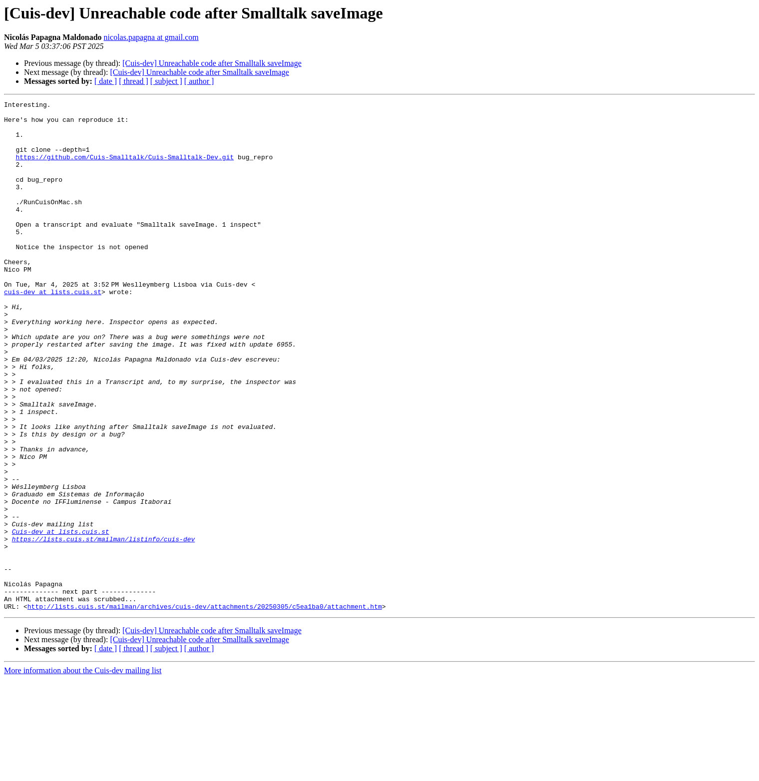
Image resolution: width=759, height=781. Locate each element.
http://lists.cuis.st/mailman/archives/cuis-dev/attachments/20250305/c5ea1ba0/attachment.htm (204, 708)
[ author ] (199, 81)
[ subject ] (166, 81)
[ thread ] (133, 81)
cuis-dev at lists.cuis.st (52, 330)
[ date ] (105, 81)
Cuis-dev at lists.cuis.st (60, 618)
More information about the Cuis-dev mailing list (83, 772)
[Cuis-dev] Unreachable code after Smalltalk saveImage (212, 63)
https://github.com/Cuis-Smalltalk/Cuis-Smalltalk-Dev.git (124, 168)
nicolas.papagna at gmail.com (151, 37)
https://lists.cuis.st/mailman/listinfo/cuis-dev (103, 627)
